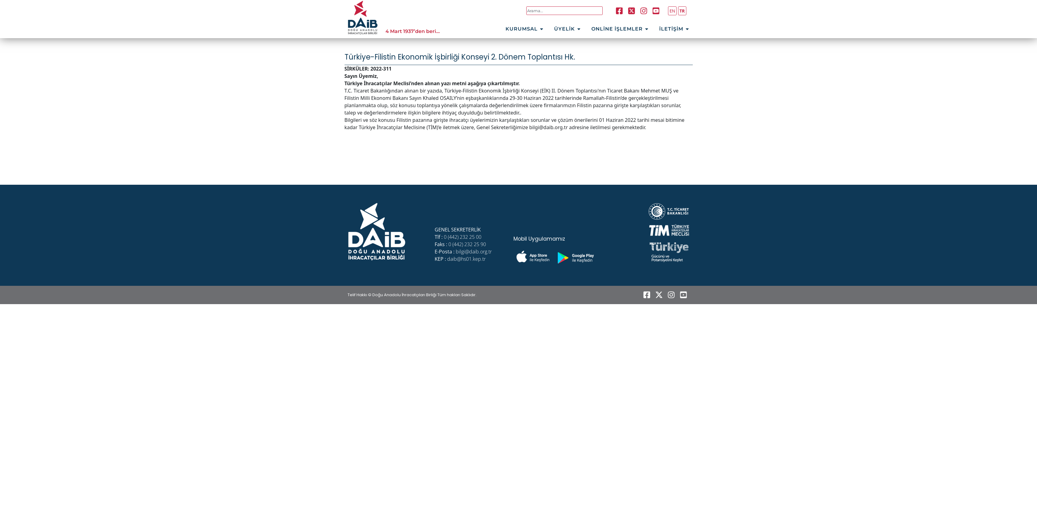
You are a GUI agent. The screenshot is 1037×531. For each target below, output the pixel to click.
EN (672, 11)
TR (682, 11)
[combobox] (564, 10)
